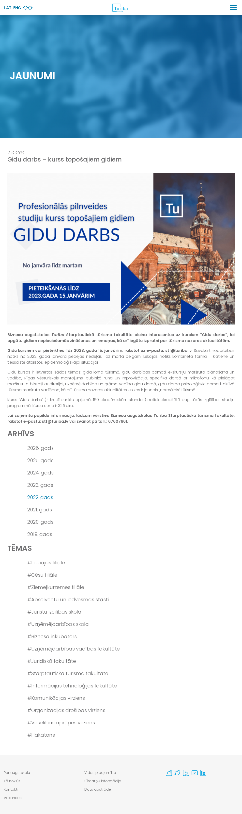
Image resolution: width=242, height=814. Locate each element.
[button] (233, 8)
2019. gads (39, 534)
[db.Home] (119, 7)
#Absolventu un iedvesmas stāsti (68, 599)
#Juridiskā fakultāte (51, 661)
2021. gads (39, 509)
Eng (17, 8)
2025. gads (40, 460)
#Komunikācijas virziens (56, 698)
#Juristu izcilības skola (54, 611)
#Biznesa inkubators (52, 636)
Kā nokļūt (12, 780)
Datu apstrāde (97, 789)
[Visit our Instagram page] (169, 773)
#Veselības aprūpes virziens (61, 722)
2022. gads (40, 497)
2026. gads (40, 448)
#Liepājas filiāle (46, 562)
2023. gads (40, 485)
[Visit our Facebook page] (186, 773)
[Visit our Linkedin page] (203, 773)
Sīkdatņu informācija (102, 780)
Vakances (13, 797)
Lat (7, 8)
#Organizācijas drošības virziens (66, 710)
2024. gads (40, 472)
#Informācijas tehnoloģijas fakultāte (72, 685)
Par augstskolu (17, 772)
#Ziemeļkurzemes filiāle (55, 587)
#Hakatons (41, 735)
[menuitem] (40, 773)
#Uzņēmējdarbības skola (58, 624)
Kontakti (11, 789)
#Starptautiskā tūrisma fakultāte (67, 673)
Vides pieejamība (100, 772)
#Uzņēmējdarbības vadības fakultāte (73, 648)
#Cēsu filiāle (42, 574)
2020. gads (40, 522)
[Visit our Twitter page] (177, 773)
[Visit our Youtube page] (195, 773)
